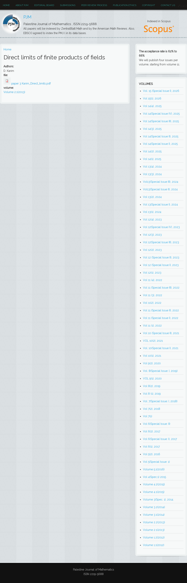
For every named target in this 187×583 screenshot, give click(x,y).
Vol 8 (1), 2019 (152, 393)
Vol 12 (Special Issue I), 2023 (161, 265)
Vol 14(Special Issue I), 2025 (160, 143)
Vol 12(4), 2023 (152, 219)
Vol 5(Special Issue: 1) (156, 461)
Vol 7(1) (147, 416)
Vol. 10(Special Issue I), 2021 (160, 348)
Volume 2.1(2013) (14, 92)
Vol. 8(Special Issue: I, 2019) (160, 370)
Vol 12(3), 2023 (152, 234)
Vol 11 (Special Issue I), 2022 (160, 318)
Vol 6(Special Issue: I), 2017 (160, 439)
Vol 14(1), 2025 (152, 159)
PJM (27, 16)
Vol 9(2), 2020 (152, 363)
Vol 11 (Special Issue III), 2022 (161, 287)
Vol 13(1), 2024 (152, 211)
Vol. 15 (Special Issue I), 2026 (161, 90)
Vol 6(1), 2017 (151, 446)
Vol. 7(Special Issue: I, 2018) (160, 401)
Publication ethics (124, 5)
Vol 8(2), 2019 (151, 386)
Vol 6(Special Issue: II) (156, 423)
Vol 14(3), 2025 (152, 128)
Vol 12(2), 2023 (152, 249)
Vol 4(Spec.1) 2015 (154, 477)
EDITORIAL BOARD (44, 5)
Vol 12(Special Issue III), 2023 (161, 242)
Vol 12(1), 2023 (152, 272)
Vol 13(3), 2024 (152, 174)
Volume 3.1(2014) (154, 514)
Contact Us (168, 5)
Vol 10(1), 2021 (152, 355)
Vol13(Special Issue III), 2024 (160, 181)
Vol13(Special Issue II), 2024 (160, 189)
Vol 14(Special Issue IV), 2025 (161, 113)
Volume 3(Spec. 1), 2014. (158, 499)
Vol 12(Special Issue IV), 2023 (161, 227)
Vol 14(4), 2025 (152, 106)
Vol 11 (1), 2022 (152, 325)
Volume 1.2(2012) (154, 537)
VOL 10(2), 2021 (153, 340)
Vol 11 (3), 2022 (152, 295)
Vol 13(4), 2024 (152, 166)
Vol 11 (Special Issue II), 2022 (161, 310)
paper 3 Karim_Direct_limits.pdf (31, 83)
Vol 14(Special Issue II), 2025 (160, 136)
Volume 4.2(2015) (154, 484)
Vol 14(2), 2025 (152, 151)
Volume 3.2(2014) (154, 507)
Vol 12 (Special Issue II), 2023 (161, 257)
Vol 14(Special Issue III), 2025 (161, 121)
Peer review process (94, 5)
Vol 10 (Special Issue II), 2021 (161, 333)
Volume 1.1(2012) (153, 545)
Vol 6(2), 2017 (151, 431)
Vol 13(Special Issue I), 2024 (160, 204)
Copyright (148, 5)
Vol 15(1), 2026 (152, 98)
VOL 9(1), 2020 (152, 378)
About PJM (22, 5)
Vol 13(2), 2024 (152, 196)
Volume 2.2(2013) (154, 522)
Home (6, 5)
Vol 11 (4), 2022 (152, 280)
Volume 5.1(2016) (154, 469)
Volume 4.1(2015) (153, 491)
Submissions (67, 5)
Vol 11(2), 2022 (152, 302)
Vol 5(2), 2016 (151, 454)
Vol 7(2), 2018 (151, 408)
